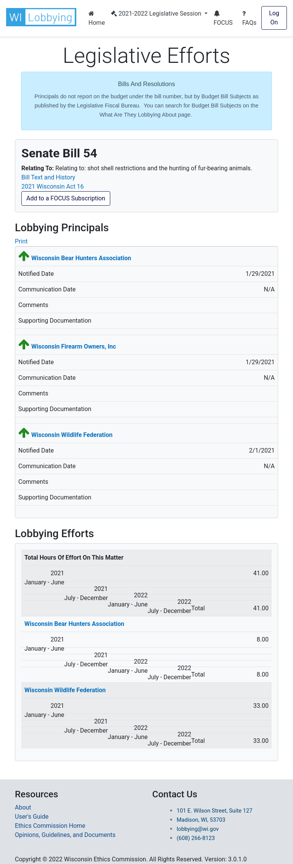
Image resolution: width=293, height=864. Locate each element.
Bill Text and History (48, 177)
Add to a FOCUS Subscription (65, 198)
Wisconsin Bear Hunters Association (81, 258)
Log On (274, 18)
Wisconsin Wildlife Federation (72, 434)
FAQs (249, 18)
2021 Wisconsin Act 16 (52, 186)
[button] (42, 17)
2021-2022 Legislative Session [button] (157, 13)
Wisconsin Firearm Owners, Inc (73, 346)
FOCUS (223, 18)
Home (97, 18)
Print (21, 241)
